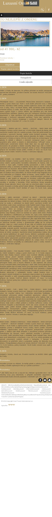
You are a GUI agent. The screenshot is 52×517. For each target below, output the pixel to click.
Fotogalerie (26, 77)
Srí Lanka (9, 397)
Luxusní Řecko (26, 391)
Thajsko (20, 397)
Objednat (10, 64)
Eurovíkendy (12, 387)
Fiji (17, 387)
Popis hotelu (26, 73)
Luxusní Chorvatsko (26, 389)
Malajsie (15, 395)
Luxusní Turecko (27, 393)
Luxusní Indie (39, 389)
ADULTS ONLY (6, 385)
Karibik (41, 387)
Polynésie (39, 395)
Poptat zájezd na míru (10, 69)
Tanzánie (15, 397)
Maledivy (21, 395)
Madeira (9, 395)
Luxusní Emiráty (12, 389)
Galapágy (26, 387)
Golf (31, 387)
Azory (13, 385)
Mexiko (33, 395)
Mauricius (27, 395)
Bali (16, 385)
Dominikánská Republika (32, 385)
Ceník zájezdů (26, 82)
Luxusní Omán (16, 3)
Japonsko (35, 387)
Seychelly (45, 395)
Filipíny (20, 387)
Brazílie (20, 385)
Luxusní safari (39, 391)
